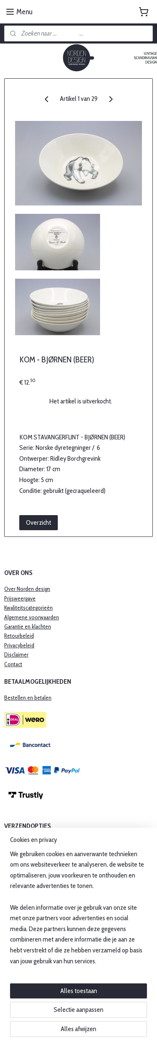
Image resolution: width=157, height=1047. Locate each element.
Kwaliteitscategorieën (28, 607)
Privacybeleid (19, 645)
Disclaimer (16, 654)
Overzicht (38, 522)
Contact (13, 664)
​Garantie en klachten (27, 626)
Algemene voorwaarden (31, 617)
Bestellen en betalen (27, 697)
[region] (78, 911)
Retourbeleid (19, 635)
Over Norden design (27, 589)
